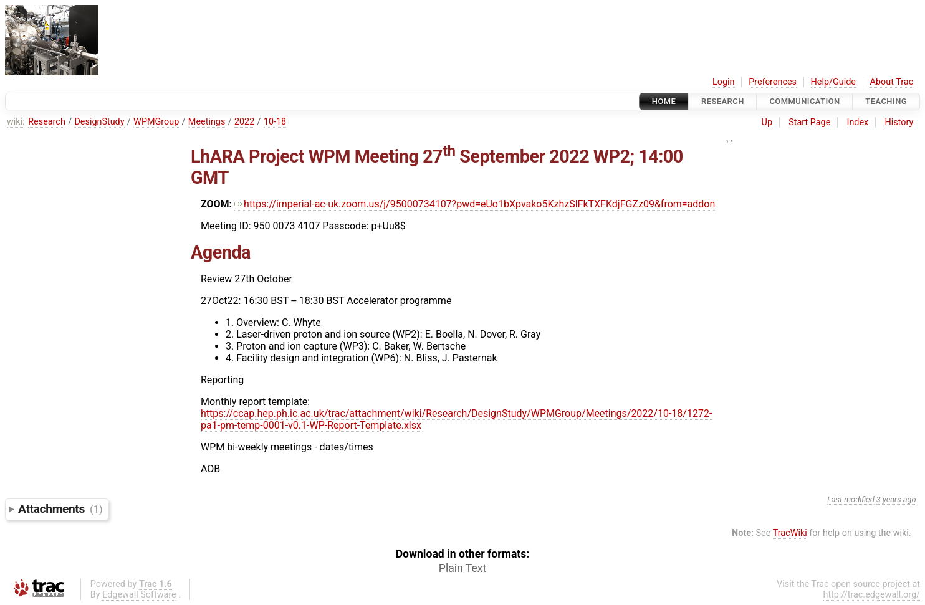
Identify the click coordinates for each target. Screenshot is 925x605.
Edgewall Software (139, 594)
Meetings (207, 122)
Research (722, 101)
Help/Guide (833, 82)
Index (858, 122)
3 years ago (896, 499)
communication (804, 101)
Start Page (809, 122)
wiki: (16, 122)
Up (767, 122)
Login (723, 82)
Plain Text (462, 568)
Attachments (60, 509)
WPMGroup (156, 122)
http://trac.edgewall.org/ (871, 594)
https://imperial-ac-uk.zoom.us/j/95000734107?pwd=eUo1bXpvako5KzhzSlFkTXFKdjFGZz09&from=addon (474, 204)
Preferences (773, 82)
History (898, 122)
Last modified (851, 499)
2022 (244, 122)
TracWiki (790, 533)
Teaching (886, 101)
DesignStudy (99, 122)
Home (664, 101)
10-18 (275, 122)
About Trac (892, 82)
